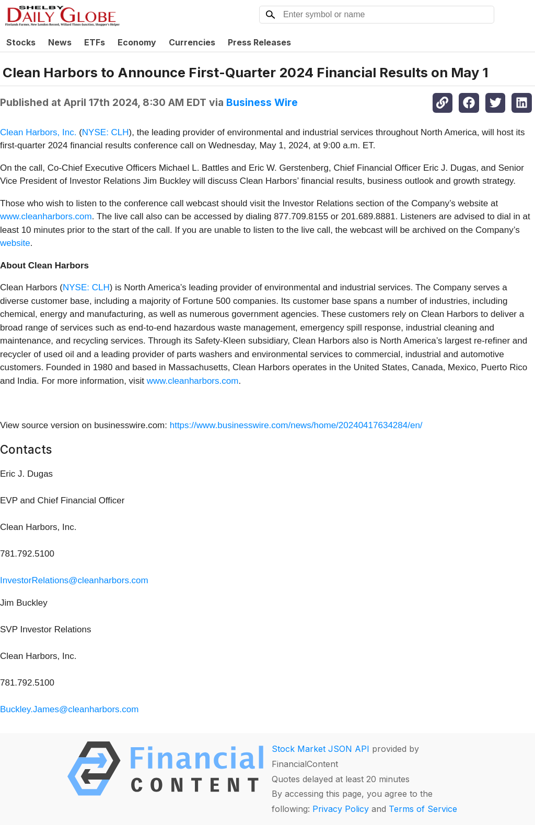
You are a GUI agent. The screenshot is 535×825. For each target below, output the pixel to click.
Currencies (192, 42)
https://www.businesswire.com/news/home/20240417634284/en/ (296, 425)
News (60, 42)
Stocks (21, 42)
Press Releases (259, 42)
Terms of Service (423, 809)
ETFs (94, 42)
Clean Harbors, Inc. (38, 132)
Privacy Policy (340, 809)
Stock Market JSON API (320, 749)
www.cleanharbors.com (46, 216)
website (15, 243)
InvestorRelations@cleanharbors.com (74, 580)
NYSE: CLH (105, 132)
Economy (137, 42)
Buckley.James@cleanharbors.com (69, 709)
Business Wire (262, 102)
